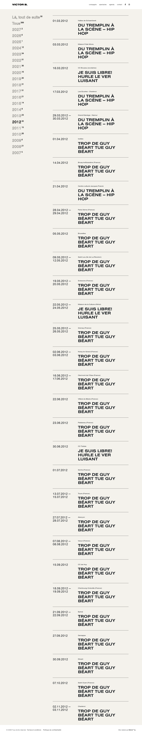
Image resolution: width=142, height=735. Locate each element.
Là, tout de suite (27, 17)
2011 (17, 128)
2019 (17, 79)
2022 (17, 60)
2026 (17, 35)
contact (119, 5)
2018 (17, 85)
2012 (17, 122)
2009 (17, 140)
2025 (17, 42)
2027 (17, 29)
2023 (17, 54)
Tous (17, 23)
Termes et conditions (34, 730)
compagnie (93, 5)
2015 (17, 103)
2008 (17, 146)
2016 (17, 97)
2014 (17, 109)
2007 (17, 152)
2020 (17, 72)
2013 (17, 116)
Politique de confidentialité (52, 730)
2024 (17, 48)
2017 (17, 91)
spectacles (102, 5)
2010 (17, 134)
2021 (17, 66)
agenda (111, 5)
